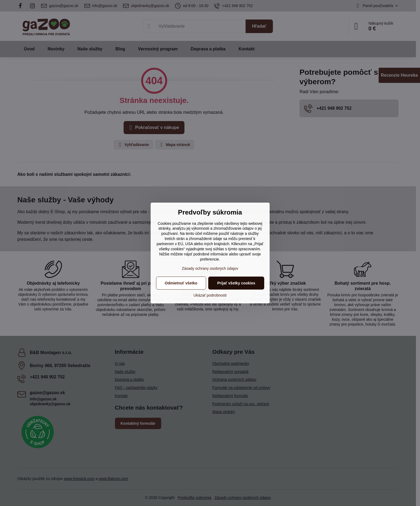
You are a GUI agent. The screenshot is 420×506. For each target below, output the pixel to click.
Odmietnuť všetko (181, 283)
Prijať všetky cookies (236, 283)
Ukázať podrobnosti (210, 295)
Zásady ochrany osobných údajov (210, 268)
